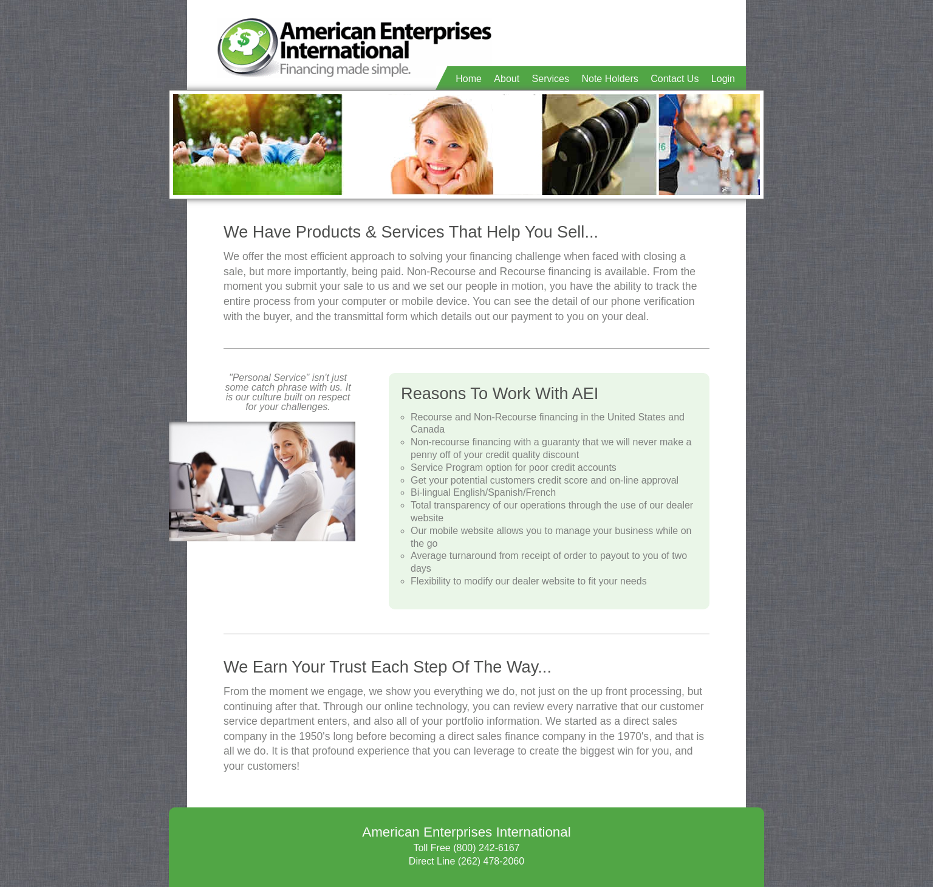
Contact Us (675, 79)
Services (550, 79)
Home (469, 79)
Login (723, 79)
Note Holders (609, 79)
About (506, 79)
